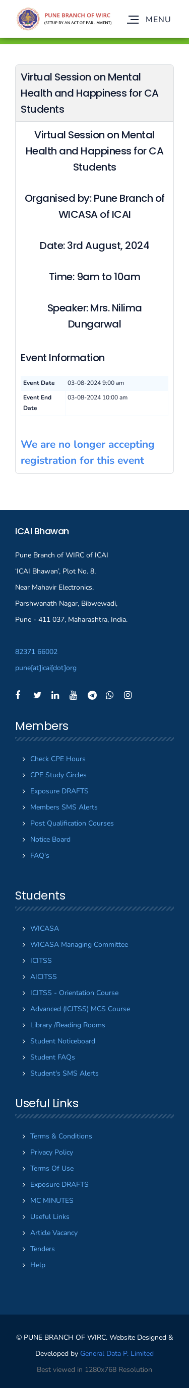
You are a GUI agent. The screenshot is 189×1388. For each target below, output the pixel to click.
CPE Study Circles (58, 775)
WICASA (44, 928)
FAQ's (39, 855)
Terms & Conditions (61, 1136)
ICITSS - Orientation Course (74, 993)
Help (37, 1265)
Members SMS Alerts (64, 807)
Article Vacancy (54, 1233)
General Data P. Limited (117, 1353)
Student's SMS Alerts (64, 1073)
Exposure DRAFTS (59, 791)
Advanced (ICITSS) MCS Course (80, 1009)
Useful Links (50, 1216)
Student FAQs (52, 1057)
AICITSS (43, 977)
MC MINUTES (52, 1200)
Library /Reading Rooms (67, 1025)
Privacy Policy (51, 1152)
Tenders (42, 1249)
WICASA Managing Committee (79, 944)
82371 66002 (36, 652)
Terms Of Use (52, 1168)
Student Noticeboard (62, 1041)
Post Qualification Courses (72, 823)
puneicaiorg (46, 668)
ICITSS (41, 960)
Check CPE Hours (58, 759)
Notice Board (50, 839)
